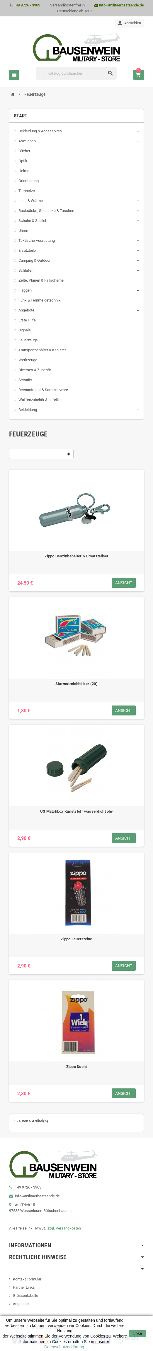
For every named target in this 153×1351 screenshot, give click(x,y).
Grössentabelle (25, 1295)
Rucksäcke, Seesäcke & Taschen (46, 210)
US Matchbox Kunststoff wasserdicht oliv (76, 811)
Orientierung (28, 181)
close (137, 1333)
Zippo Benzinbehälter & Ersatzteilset (76, 556)
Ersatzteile (27, 250)
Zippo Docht (76, 1066)
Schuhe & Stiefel (32, 220)
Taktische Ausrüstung (36, 240)
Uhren (23, 230)
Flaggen (25, 290)
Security (25, 380)
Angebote (26, 310)
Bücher (24, 151)
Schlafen (25, 270)
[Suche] (76, 73)
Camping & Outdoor (34, 260)
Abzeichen (27, 141)
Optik (22, 161)
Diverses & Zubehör (34, 370)
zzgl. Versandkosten (64, 1228)
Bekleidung (27, 409)
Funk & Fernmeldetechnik (39, 300)
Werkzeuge (27, 360)
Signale (24, 330)
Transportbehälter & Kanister (42, 350)
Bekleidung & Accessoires (40, 131)
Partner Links (24, 1287)
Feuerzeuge (28, 340)
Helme (23, 171)
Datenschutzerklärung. (64, 1347)
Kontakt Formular (27, 1279)
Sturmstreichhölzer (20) (76, 684)
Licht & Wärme (30, 200)
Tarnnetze (26, 191)
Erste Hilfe (27, 320)
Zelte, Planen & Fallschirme (41, 280)
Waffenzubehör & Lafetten (40, 400)
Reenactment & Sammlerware (43, 390)
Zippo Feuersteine (76, 939)
